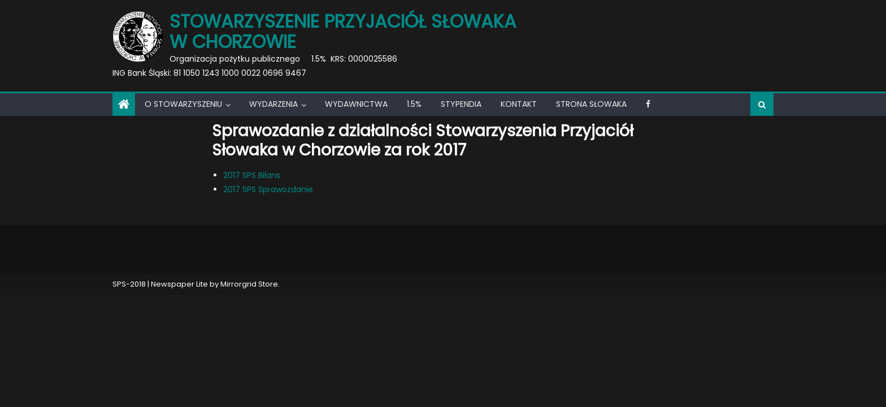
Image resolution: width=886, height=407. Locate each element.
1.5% (414, 104)
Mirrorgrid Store (249, 284)
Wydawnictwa (356, 104)
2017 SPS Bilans (251, 175)
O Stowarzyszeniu (183, 104)
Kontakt (519, 104)
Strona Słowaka (591, 104)
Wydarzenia (273, 104)
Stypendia (461, 104)
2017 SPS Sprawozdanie (268, 189)
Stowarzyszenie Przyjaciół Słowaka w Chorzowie (343, 31)
